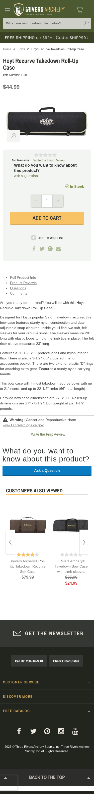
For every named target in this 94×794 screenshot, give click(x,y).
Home (7, 49)
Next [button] (84, 542)
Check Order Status (66, 661)
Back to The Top (47, 778)
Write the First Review (49, 160)
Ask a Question (26, 176)
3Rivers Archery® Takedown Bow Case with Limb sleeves (71, 566)
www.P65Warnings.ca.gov (23, 425)
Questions (18, 288)
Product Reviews (23, 283)
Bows (21, 49)
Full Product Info (23, 277)
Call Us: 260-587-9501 (29, 661)
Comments (18, 293)
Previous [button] (10, 542)
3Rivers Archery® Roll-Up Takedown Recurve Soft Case (28, 566)
